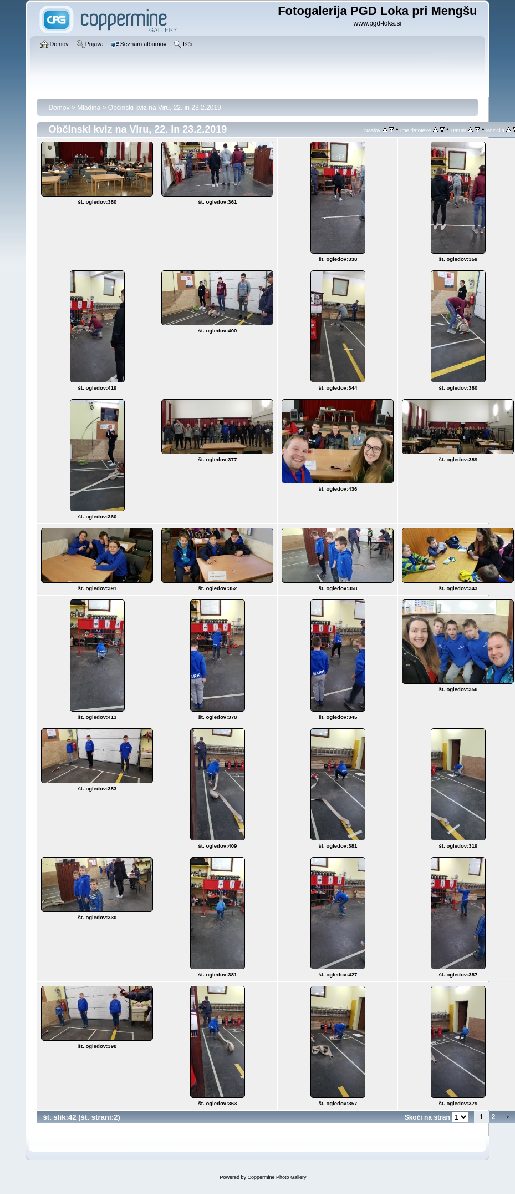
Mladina (88, 108)
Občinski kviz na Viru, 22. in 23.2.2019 (164, 108)
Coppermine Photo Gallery (276, 1177)
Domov (58, 108)
